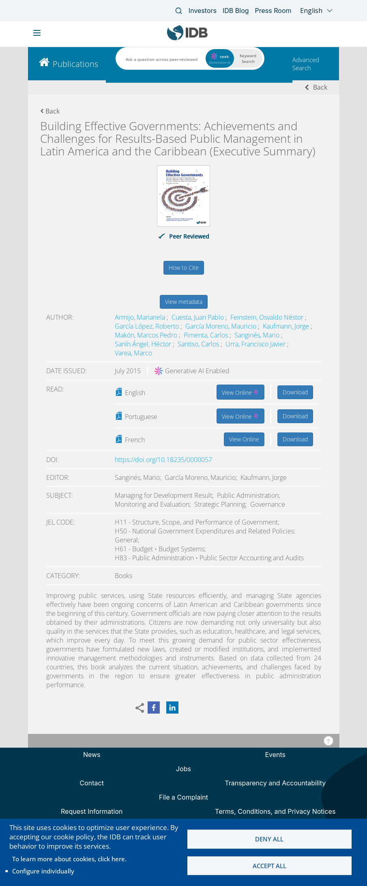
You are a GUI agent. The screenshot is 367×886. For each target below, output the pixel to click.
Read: (55, 389)
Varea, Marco (133, 352)
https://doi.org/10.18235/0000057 (163, 459)
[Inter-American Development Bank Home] (187, 38)
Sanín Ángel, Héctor (144, 344)
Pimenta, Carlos (207, 335)
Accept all (269, 866)
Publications (75, 63)
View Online (240, 391)
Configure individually (43, 871)
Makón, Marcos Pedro (147, 335)
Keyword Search (248, 58)
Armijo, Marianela (141, 317)
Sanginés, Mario (257, 335)
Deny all (269, 839)
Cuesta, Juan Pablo (198, 317)
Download (295, 392)
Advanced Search (305, 64)
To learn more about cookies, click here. (69, 859)
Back (320, 87)
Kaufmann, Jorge (287, 326)
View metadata (183, 301)
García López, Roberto (147, 326)
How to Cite (184, 267)
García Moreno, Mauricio (221, 326)
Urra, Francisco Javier (256, 344)
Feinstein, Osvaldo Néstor (267, 317)
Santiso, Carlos (199, 344)
